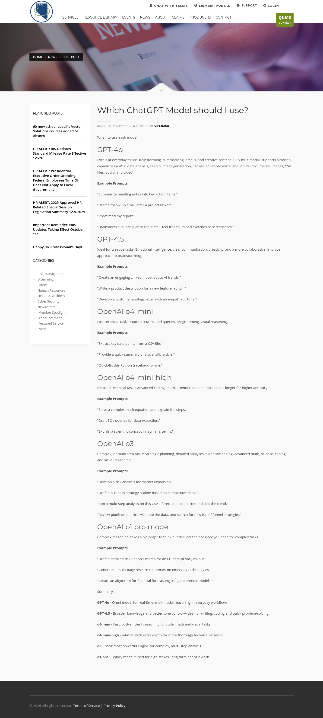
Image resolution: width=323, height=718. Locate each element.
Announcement (50, 318)
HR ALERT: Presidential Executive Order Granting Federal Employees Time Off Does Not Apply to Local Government (56, 180)
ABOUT (161, 17)
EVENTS (128, 17)
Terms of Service (86, 705)
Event (42, 329)
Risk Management (51, 273)
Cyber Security (48, 301)
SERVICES (70, 17)
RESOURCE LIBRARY (100, 17)
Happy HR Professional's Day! (57, 247)
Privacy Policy (114, 705)
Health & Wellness (51, 296)
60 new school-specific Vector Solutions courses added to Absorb (57, 131)
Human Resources (51, 290)
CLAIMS (178, 17)
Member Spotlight (52, 312)
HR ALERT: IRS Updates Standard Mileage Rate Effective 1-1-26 (59, 153)
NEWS (145, 17)
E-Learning (46, 279)
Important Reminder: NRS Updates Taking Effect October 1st (58, 229)
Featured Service (50, 323)
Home (38, 57)
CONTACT (285, 21)
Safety (42, 285)
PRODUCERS (200, 17)
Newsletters (47, 307)
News (52, 57)
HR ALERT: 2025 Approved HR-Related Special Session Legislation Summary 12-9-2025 (59, 207)
